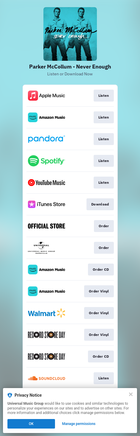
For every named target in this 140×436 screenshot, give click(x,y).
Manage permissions (79, 424)
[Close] (131, 394)
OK (31, 424)
